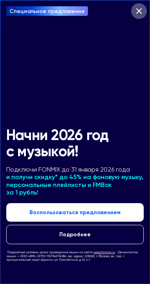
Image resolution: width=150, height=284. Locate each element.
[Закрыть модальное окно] (139, 11)
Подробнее (75, 234)
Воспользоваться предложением (75, 212)
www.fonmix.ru (104, 252)
